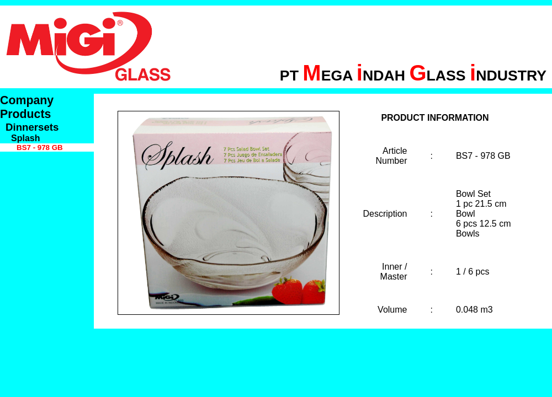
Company (27, 100)
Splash (25, 138)
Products (25, 114)
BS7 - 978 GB (40, 147)
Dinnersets (32, 127)
